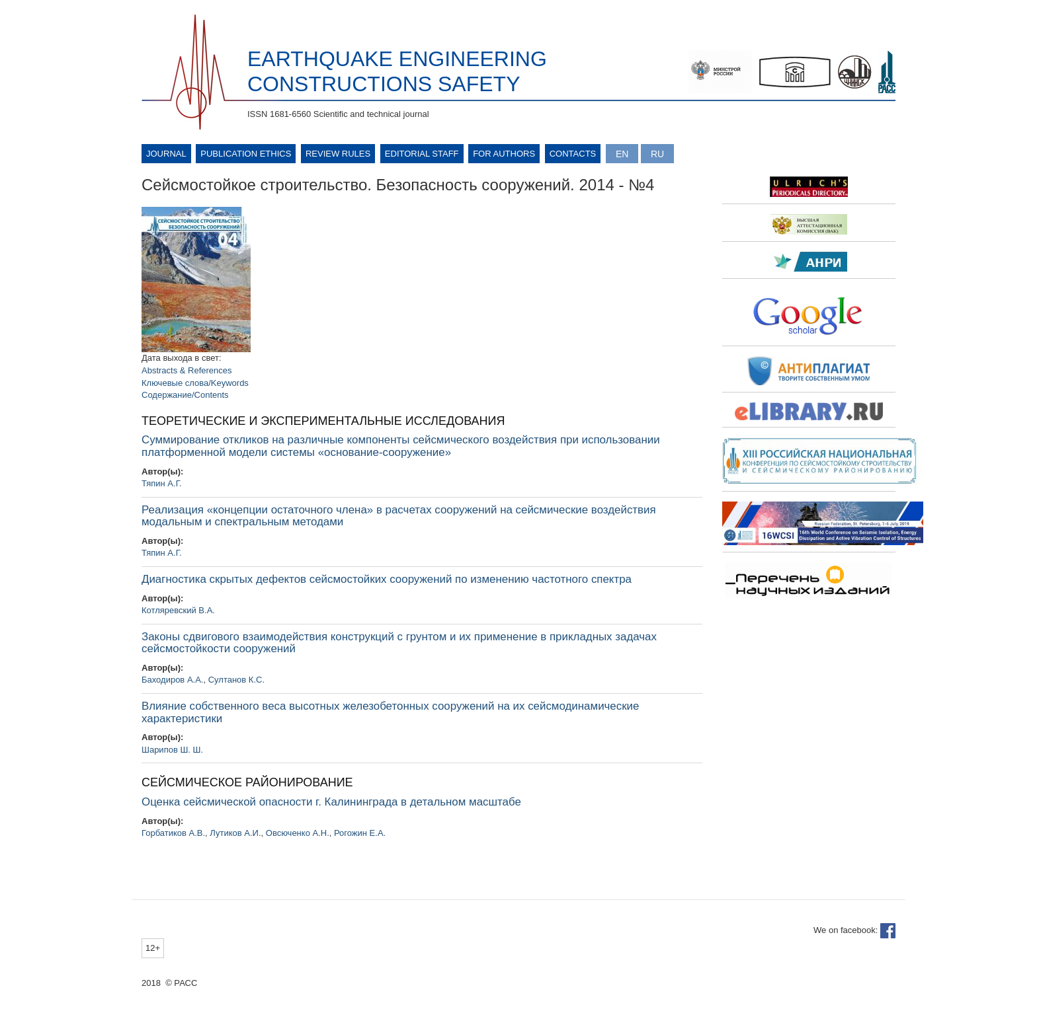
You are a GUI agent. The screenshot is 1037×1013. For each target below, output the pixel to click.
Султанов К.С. (236, 680)
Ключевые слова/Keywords (195, 383)
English (622, 153)
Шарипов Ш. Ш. (172, 750)
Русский (657, 153)
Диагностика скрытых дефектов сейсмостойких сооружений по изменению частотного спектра (387, 579)
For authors (504, 154)
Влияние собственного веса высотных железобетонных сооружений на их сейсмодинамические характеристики (390, 712)
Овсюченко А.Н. (297, 833)
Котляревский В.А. (178, 610)
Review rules (338, 154)
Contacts (573, 154)
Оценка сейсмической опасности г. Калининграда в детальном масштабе (331, 802)
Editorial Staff (422, 154)
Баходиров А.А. (172, 680)
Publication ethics (245, 154)
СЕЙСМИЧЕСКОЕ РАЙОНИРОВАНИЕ (247, 782)
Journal (166, 154)
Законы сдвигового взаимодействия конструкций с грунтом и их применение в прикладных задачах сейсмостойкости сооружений (399, 643)
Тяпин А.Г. (162, 483)
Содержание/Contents (185, 395)
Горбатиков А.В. (173, 833)
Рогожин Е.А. (360, 833)
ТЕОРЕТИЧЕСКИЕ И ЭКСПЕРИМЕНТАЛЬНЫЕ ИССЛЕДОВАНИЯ (323, 421)
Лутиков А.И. (235, 833)
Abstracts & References (187, 370)
